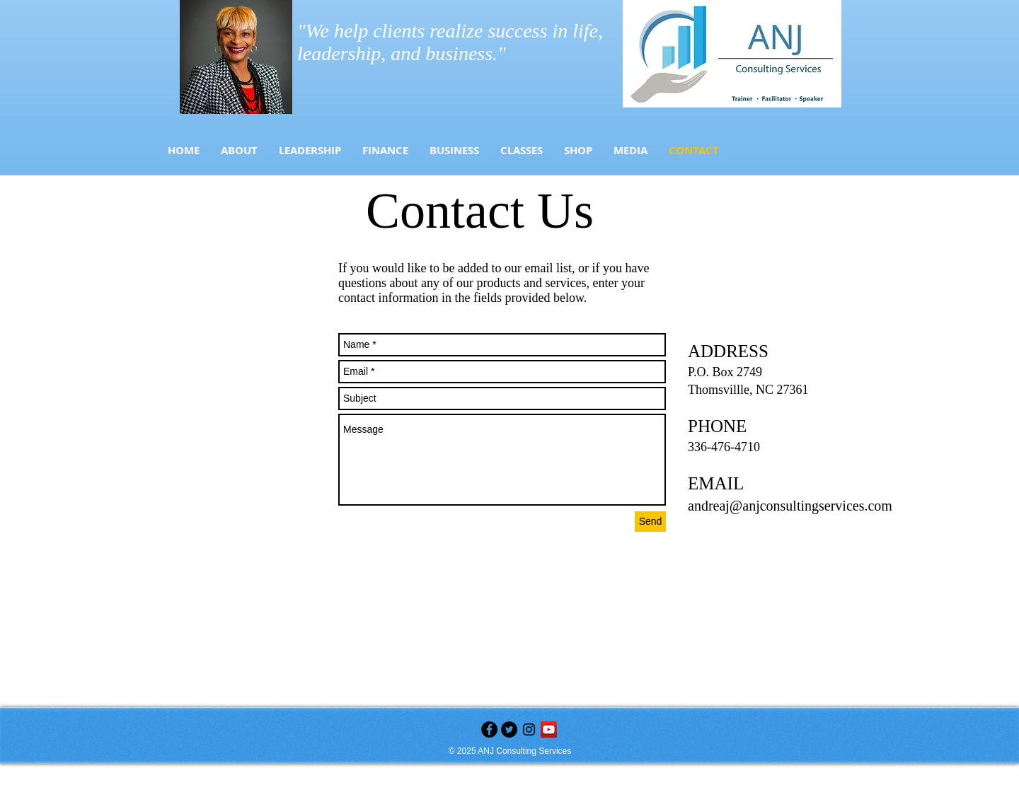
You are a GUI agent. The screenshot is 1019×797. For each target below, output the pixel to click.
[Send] (650, 521)
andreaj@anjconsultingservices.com (790, 505)
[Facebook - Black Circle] (489, 729)
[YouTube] (549, 729)
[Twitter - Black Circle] (509, 729)
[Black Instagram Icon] (529, 729)
